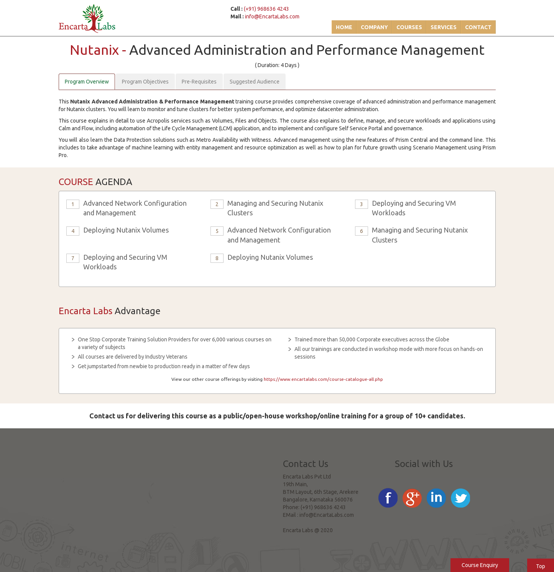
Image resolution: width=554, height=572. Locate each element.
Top (540, 566)
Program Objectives (145, 82)
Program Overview (87, 82)
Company (374, 27)
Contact (478, 27)
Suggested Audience (254, 82)
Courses (409, 27)
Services (444, 27)
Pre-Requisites (199, 82)
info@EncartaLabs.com (272, 16)
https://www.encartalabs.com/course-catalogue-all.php (323, 379)
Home (344, 27)
